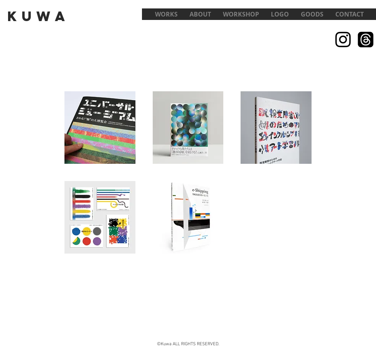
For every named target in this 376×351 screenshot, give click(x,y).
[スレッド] (365, 39)
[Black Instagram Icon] (343, 39)
